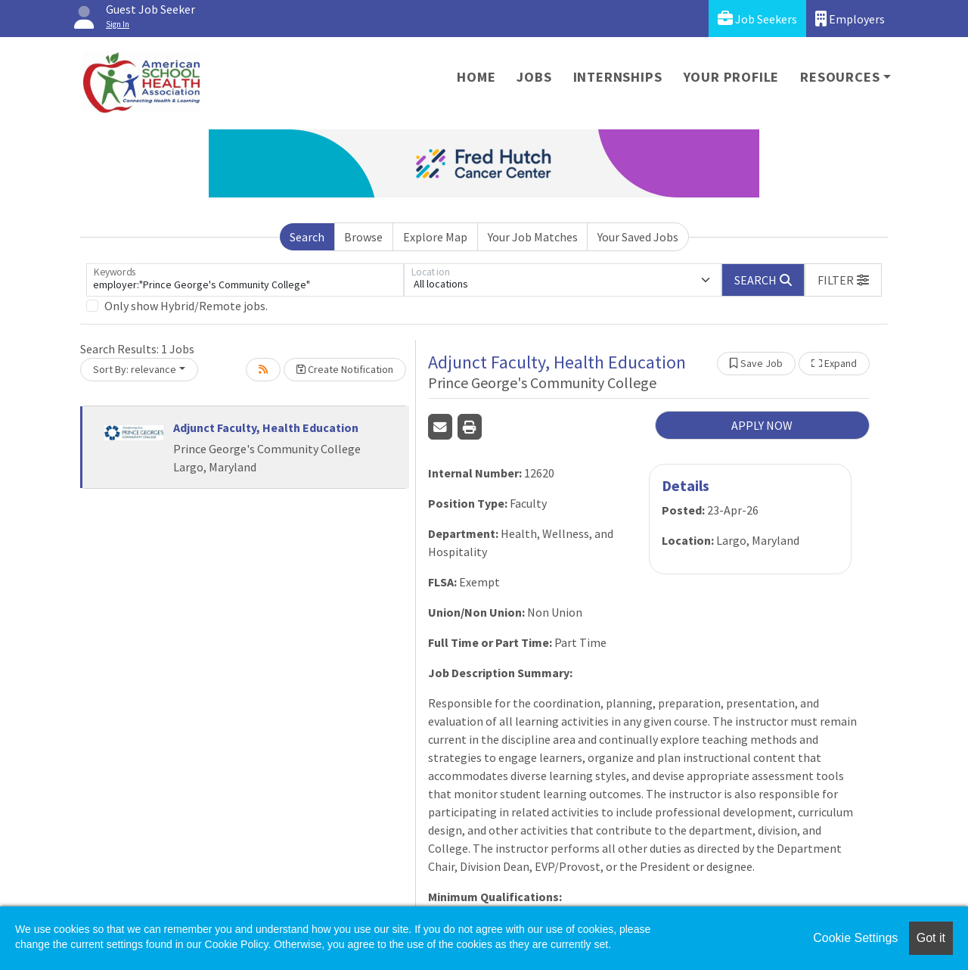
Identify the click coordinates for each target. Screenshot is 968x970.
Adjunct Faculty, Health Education (265, 427)
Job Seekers (757, 18)
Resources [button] (840, 76)
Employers (850, 18)
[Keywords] (245, 280)
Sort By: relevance (134, 369)
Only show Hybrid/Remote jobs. (186, 305)
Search (307, 236)
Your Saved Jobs (637, 236)
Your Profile (732, 76)
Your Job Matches (533, 236)
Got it (931, 937)
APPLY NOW (762, 425)
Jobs (534, 76)
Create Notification (344, 369)
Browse (363, 236)
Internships (617, 76)
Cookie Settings (855, 937)
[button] (843, 280)
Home (476, 76)
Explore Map (435, 236)
